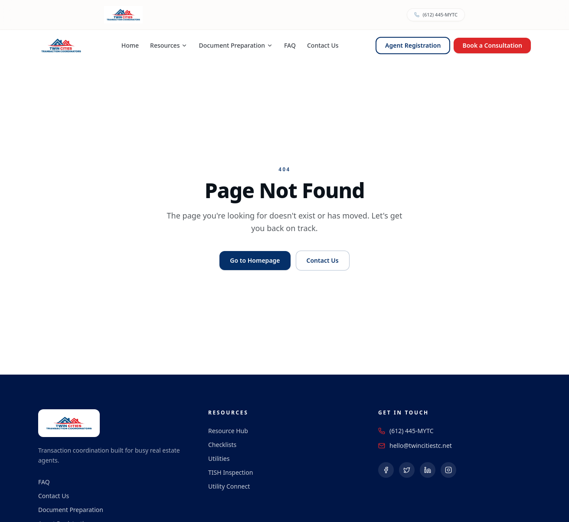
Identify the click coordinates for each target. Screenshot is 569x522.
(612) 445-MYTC (411, 431)
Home (130, 45)
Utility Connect (229, 486)
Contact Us (323, 45)
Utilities (218, 458)
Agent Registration (413, 45)
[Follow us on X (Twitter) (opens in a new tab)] (407, 470)
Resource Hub (228, 431)
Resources (168, 45)
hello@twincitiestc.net (420, 445)
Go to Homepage (255, 260)
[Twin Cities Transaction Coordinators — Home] (61, 45)
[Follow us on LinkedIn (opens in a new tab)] (427, 470)
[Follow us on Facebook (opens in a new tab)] (386, 470)
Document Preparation (236, 45)
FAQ (290, 45)
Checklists (222, 444)
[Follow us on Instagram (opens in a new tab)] (448, 470)
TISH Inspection (230, 472)
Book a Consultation (492, 45)
